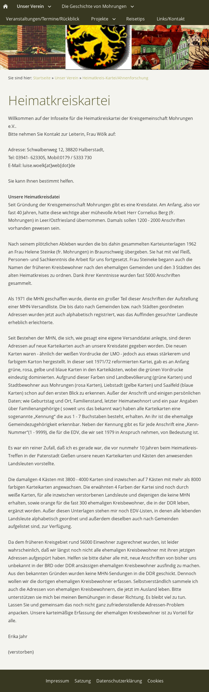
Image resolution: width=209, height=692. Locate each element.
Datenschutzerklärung (119, 681)
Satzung (83, 681)
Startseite (42, 77)
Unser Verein (66, 77)
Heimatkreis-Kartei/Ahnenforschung (115, 77)
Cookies (155, 681)
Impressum (57, 681)
